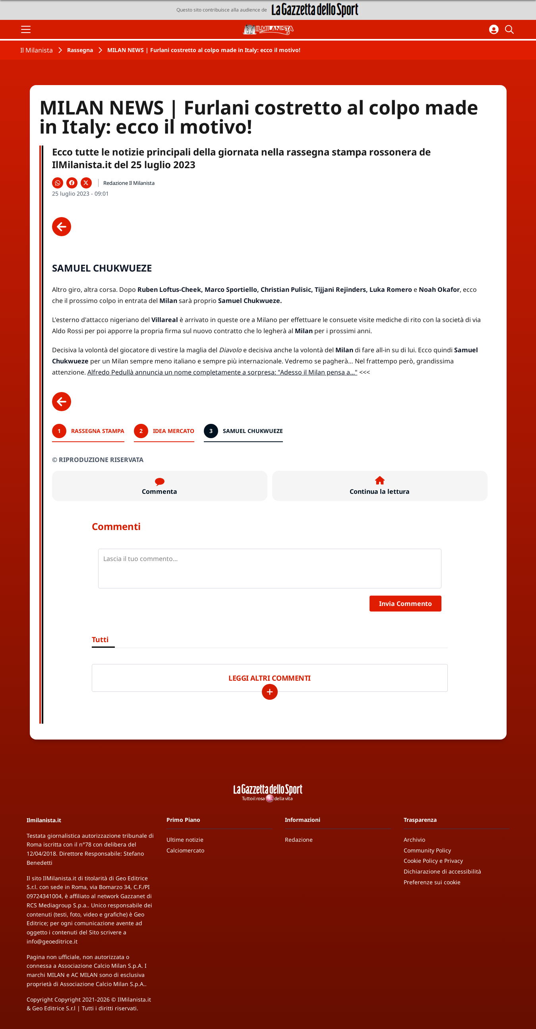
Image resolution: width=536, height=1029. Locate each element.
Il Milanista (36, 50)
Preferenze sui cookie (432, 882)
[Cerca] (510, 29)
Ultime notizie (184, 839)
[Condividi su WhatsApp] (57, 182)
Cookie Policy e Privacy (433, 860)
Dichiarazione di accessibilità (442, 871)
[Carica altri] (270, 692)
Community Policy (427, 850)
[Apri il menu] (25, 29)
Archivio (414, 839)
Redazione (299, 839)
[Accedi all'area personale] (494, 29)
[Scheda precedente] (61, 226)
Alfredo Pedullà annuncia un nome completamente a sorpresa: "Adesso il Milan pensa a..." (222, 372)
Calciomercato (185, 850)
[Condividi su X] (86, 182)
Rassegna (80, 50)
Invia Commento (405, 603)
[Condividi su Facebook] (71, 182)
